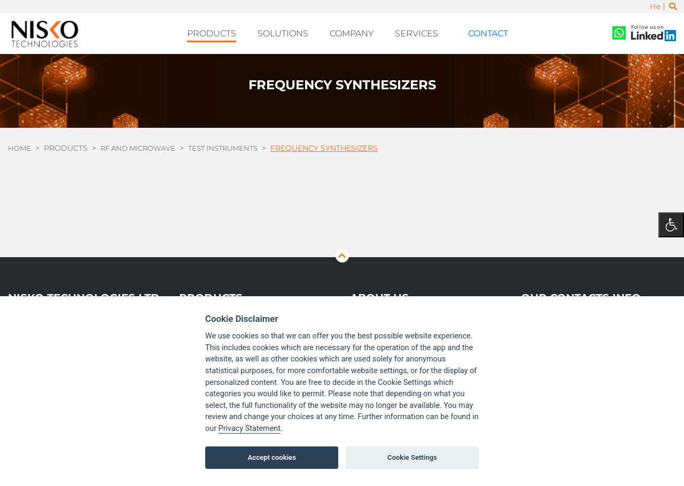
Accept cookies (272, 457)
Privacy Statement (250, 428)
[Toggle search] (672, 7)
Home (20, 145)
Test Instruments (233, 145)
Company (359, 32)
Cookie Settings (412, 457)
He (654, 7)
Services (419, 32)
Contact (479, 32)
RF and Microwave (142, 145)
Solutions (294, 32)
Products (228, 32)
